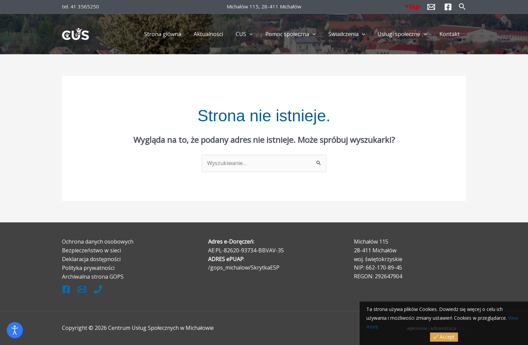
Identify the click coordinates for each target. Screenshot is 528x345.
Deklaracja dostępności (91, 258)
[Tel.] (98, 288)
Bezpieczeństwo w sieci (91, 250)
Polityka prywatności (88, 267)
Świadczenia (351, 34)
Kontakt (450, 34)
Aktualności (218, 34)
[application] (257, 34)
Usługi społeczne (405, 34)
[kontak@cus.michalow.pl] (82, 288)
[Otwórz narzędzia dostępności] (15, 330)
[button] (462, 7)
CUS (252, 34)
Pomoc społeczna (296, 34)
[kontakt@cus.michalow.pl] (431, 7)
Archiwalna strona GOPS (92, 276)
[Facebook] (448, 7)
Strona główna (174, 34)
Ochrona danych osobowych (97, 241)
